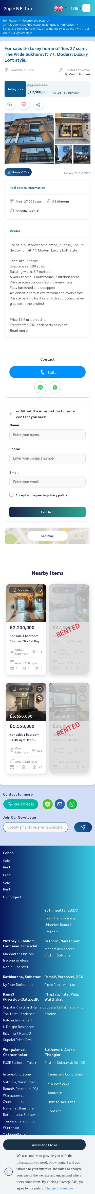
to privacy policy (55, 495)
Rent (6, 867)
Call (47, 372)
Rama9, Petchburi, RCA (64, 976)
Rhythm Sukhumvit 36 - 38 (65, 1062)
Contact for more (18, 794)
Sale (6, 860)
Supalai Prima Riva (17, 1039)
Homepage (9, 20)
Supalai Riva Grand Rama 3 (23, 1007)
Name (14, 425)
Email (13, 472)
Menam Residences (60, 948)
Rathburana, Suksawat (22, 976)
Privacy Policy (58, 1083)
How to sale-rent (61, 1101)
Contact (54, 1110)
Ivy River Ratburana (18, 984)
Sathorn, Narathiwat (62, 940)
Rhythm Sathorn (57, 955)
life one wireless (16, 960)
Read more (19, 330)
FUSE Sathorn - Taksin (20, 1062)
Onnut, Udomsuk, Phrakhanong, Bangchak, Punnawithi (38, 24)
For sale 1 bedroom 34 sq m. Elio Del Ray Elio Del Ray (24, 638)
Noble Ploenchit (15, 966)
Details (15, 230)
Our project (12, 897)
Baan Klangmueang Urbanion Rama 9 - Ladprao (60, 924)
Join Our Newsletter (19, 817)
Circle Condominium (60, 984)
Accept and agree (28, 495)
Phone (14, 448)
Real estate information (27, 188)
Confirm (47, 512)
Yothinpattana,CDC (61, 910)
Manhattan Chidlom (18, 953)
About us (55, 1092)
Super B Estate (18, 8)
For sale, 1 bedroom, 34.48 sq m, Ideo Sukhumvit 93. (25, 737)
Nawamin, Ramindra (18, 1108)
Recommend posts (33, 20)
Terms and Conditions (65, 1074)
